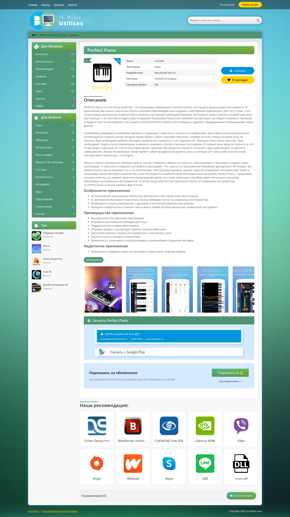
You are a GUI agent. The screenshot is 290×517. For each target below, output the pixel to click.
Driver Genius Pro (97, 441)
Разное (40, 214)
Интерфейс (43, 184)
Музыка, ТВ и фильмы (49, 162)
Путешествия (44, 147)
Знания (40, 98)
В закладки (237, 80)
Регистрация (227, 4)
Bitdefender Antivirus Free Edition (133, 441)
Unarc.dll (241, 478)
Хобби (39, 106)
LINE (205, 478)
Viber (241, 441)
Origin (97, 478)
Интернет (42, 54)
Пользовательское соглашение (60, 511)
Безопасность (44, 61)
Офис (39, 91)
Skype (169, 478)
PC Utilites (40, 35)
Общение (42, 140)
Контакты (33, 511)
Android (72, 4)
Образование (44, 199)
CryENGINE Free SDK (169, 441)
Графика (41, 76)
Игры (63, 35)
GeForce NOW (205, 441)
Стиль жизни (44, 206)
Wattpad (133, 478)
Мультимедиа (44, 69)
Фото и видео (44, 154)
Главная (32, 4)
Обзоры (45, 4)
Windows (59, 4)
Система (41, 83)
